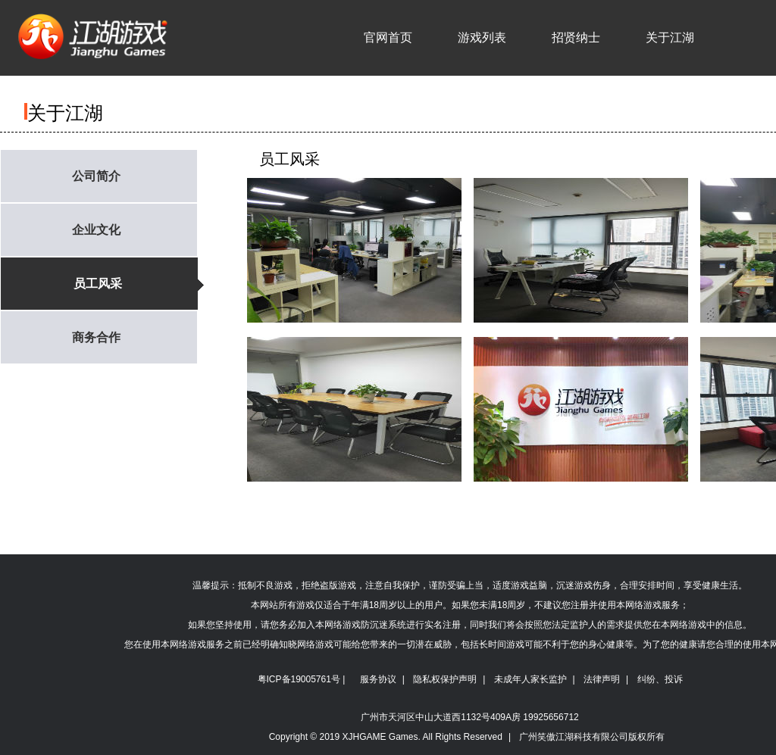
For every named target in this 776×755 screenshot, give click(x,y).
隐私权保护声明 (445, 679)
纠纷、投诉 (660, 679)
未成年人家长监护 (530, 679)
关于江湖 (670, 37)
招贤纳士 (576, 37)
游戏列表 (482, 37)
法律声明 (602, 679)
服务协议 (378, 679)
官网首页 (388, 37)
